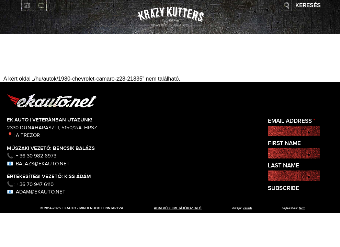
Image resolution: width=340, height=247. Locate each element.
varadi (247, 208)
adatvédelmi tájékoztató (178, 208)
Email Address (291, 121)
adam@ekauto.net (41, 192)
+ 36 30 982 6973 (36, 155)
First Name (284, 143)
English (26, 5)
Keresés (308, 5)
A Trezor (28, 135)
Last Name (283, 166)
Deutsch (41, 5)
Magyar (12, 5)
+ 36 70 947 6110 (35, 184)
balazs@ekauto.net (43, 163)
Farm (302, 208)
